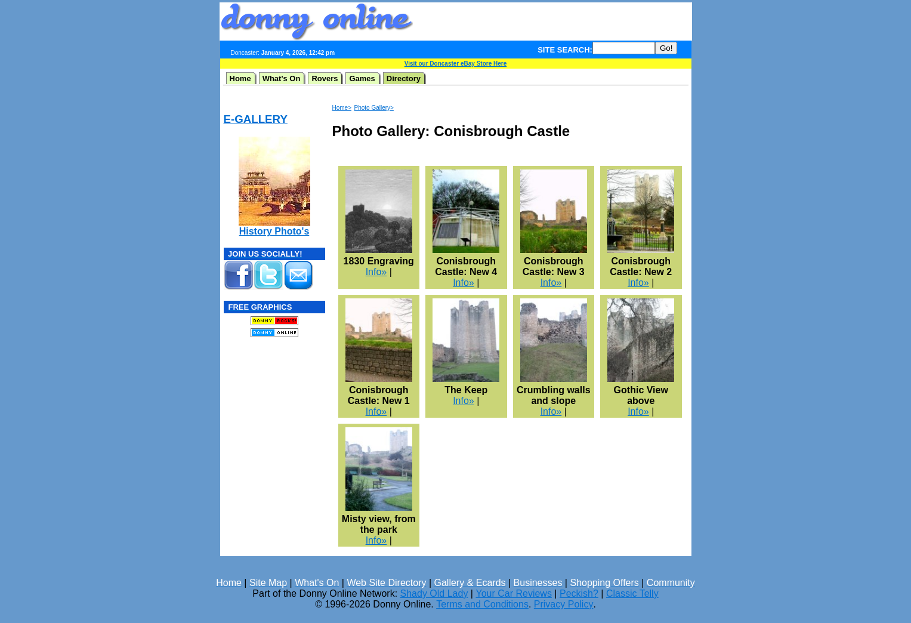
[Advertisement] (552, 21)
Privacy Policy (564, 604)
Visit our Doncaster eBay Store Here (455, 63)
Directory (404, 78)
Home (240, 78)
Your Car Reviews (513, 593)
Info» (376, 272)
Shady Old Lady (434, 593)
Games (362, 78)
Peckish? (579, 593)
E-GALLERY (256, 119)
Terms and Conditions (482, 604)
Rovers (324, 78)
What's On (282, 78)
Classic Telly (632, 593)
